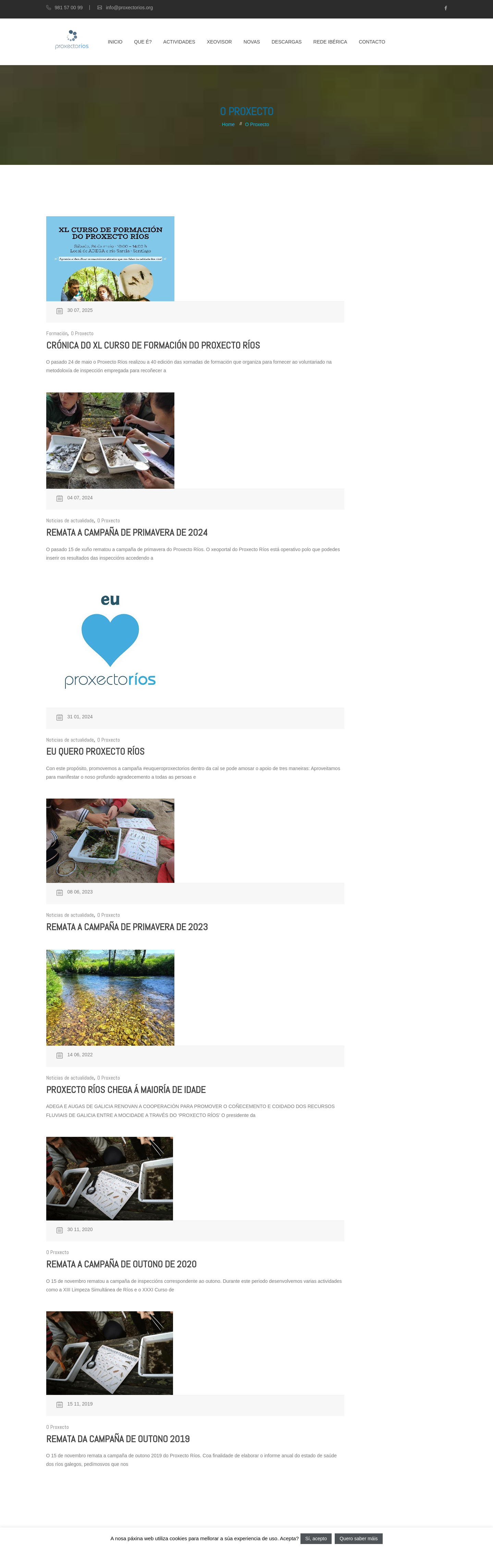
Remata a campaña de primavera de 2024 (127, 532)
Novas (252, 42)
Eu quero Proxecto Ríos (95, 751)
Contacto (372, 42)
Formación (56, 333)
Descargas (287, 42)
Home (228, 124)
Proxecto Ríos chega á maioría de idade (126, 1090)
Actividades (179, 42)
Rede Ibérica (330, 42)
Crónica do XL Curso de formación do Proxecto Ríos (153, 345)
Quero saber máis (359, 1538)
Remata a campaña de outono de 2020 (121, 1264)
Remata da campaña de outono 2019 (117, 1439)
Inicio (115, 42)
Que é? (142, 42)
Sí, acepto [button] (316, 1538)
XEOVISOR (219, 42)
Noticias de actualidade (70, 520)
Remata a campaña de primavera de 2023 (127, 927)
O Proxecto (257, 124)
